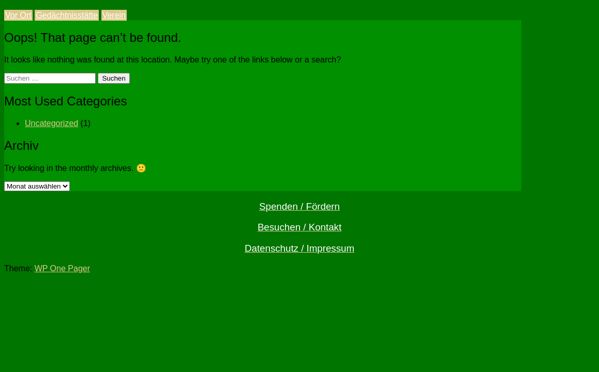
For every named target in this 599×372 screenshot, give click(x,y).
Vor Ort (18, 15)
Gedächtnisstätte (67, 15)
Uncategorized (51, 123)
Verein (114, 15)
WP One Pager (62, 268)
